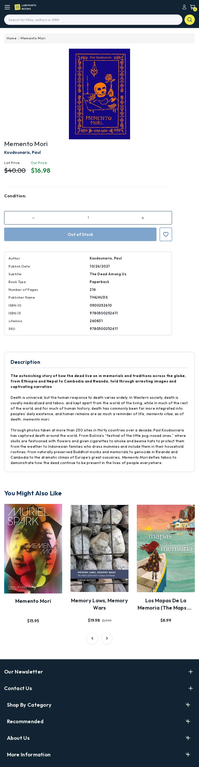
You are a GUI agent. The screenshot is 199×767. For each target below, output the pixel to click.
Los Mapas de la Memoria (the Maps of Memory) (166, 604)
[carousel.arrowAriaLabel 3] (92, 638)
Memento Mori (33, 601)
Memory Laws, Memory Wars (99, 604)
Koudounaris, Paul (22, 152)
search (189, 19)
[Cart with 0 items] (191, 7)
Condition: (15, 195)
